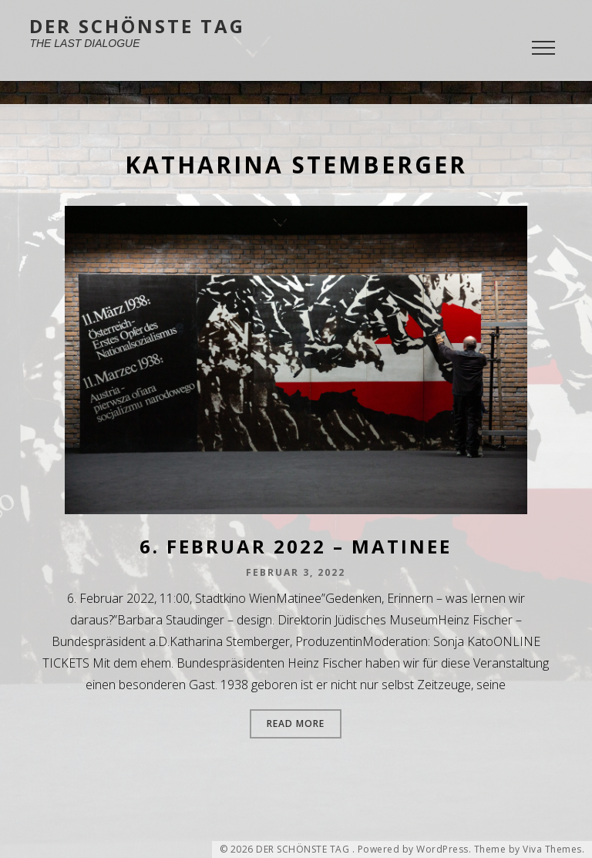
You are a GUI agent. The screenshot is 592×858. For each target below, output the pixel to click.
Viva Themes (552, 849)
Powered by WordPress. (415, 849)
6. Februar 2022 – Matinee (296, 546)
